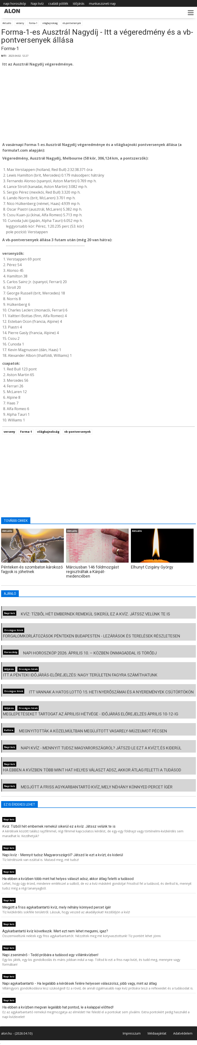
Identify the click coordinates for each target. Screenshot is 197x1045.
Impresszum (132, 1033)
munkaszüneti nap (102, 3)
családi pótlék (58, 3)
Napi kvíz (37, 3)
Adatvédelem (182, 1033)
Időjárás (78, 3)
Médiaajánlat (156, 1033)
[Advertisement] (98, 104)
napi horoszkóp (14, 3)
